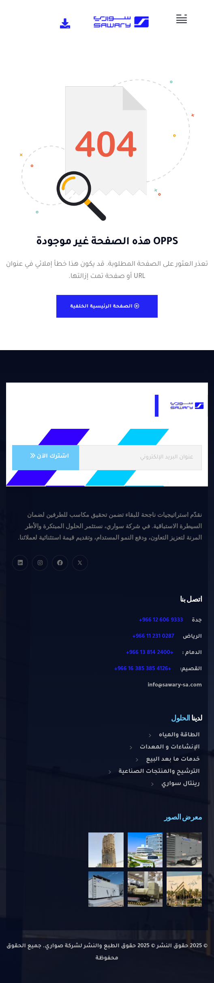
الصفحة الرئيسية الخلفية (105, 306)
